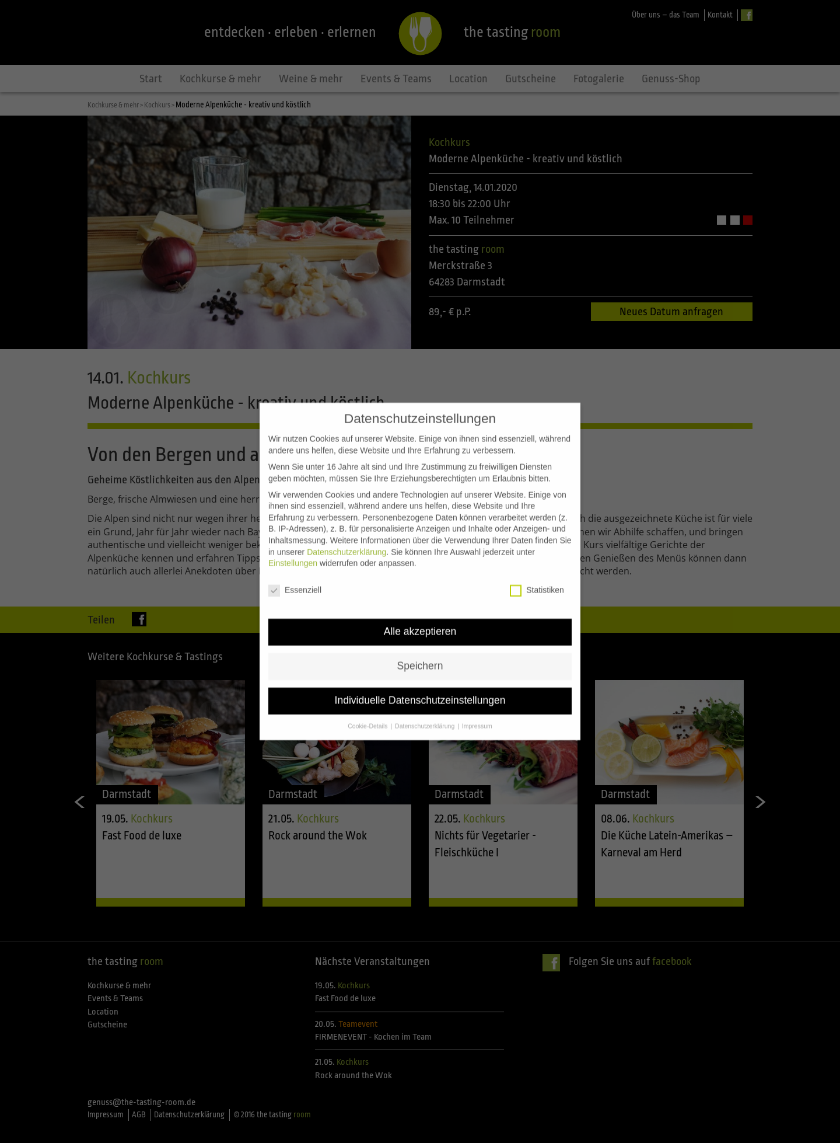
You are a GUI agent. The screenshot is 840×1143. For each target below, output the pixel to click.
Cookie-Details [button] (368, 697)
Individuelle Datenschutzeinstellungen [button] (420, 672)
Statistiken (537, 561)
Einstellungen (292, 534)
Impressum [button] (477, 697)
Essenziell (294, 561)
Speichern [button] (420, 637)
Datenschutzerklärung (346, 523)
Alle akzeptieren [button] (420, 603)
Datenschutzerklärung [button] (425, 697)
